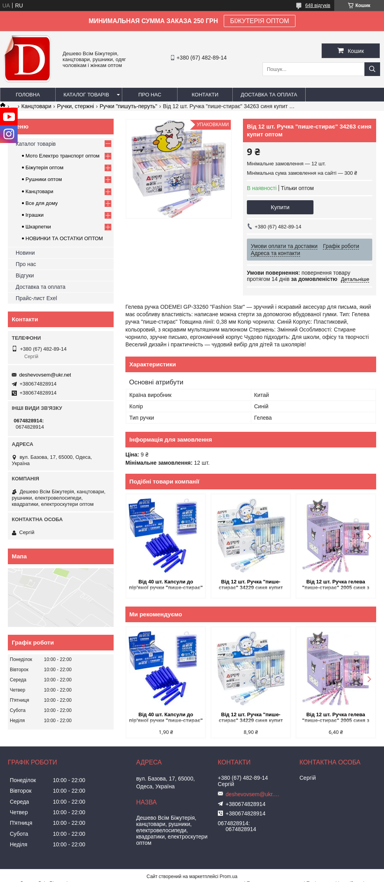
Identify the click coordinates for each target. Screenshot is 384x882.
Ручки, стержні (75, 106)
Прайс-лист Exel (36, 298)
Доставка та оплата (269, 95)
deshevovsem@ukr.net (45, 375)
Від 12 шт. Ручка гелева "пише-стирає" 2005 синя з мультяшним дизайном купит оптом (336, 585)
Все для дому (41, 203)
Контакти (205, 95)
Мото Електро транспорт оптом (62, 156)
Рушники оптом (43, 179)
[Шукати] (372, 69)
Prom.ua (228, 876)
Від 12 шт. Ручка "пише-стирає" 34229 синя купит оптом (251, 585)
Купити (280, 207)
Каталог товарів (86, 95)
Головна (28, 95)
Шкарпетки (38, 227)
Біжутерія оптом (44, 167)
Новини (25, 253)
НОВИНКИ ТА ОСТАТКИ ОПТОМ (64, 238)
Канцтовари (36, 106)
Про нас (149, 95)
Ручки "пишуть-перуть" (128, 106)
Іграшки (34, 215)
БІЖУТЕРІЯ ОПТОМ (259, 21)
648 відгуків (317, 5)
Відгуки (25, 275)
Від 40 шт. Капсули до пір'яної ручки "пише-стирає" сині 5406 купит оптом (166, 585)
